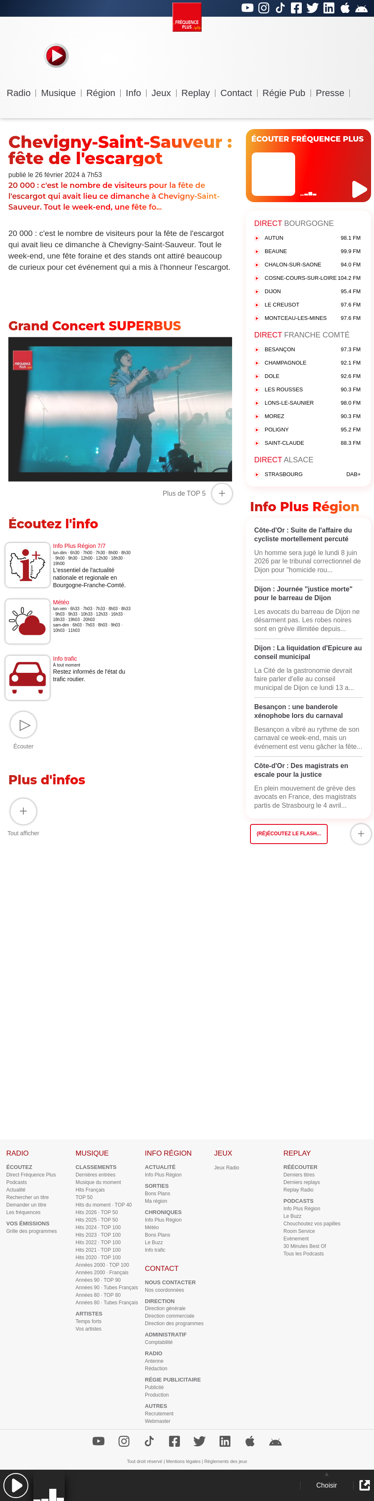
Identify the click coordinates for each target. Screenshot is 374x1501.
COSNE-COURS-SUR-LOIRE (313, 278)
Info (136, 93)
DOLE (313, 376)
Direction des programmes (174, 1323)
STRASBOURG (313, 474)
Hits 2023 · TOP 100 (98, 1235)
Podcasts (16, 1182)
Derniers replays (301, 1182)
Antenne (154, 1361)
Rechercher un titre (27, 1197)
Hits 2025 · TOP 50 (97, 1220)
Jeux (164, 93)
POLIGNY (313, 430)
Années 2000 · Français (102, 1272)
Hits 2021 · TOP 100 (98, 1250)
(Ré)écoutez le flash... (289, 834)
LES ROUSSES (313, 389)
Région (103, 93)
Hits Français (90, 1190)
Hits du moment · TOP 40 (104, 1205)
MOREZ (313, 416)
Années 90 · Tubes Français (107, 1288)
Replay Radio (298, 1190)
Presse (333, 93)
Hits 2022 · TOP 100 (98, 1242)
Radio (21, 93)
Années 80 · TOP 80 (98, 1295)
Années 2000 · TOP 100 (102, 1265)
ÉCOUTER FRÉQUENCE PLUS (307, 139)
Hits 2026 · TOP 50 (97, 1212)
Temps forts (88, 1321)
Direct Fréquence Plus (31, 1175)
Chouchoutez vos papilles (312, 1224)
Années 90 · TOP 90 (98, 1280)
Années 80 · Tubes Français (107, 1303)
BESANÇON (313, 349)
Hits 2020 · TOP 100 (98, 1257)
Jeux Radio (226, 1168)
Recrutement (159, 1414)
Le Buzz (154, 1242)
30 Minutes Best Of (304, 1246)
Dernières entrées (95, 1175)
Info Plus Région (163, 1175)
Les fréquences (23, 1212)
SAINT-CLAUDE (313, 443)
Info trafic (155, 1250)
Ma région (156, 1201)
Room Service (299, 1231)
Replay (198, 93)
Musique (61, 93)
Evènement (296, 1239)
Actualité (15, 1190)
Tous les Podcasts (303, 1254)
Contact (239, 93)
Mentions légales (183, 1461)
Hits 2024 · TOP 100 (98, 1227)
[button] (15, 1485)
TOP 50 (84, 1197)
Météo (152, 1227)
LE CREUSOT (313, 305)
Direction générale (165, 1308)
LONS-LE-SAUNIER (313, 403)
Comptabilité (159, 1342)
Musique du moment (98, 1182)
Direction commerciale (170, 1316)
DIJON (313, 291)
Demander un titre (26, 1205)
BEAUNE (313, 251)
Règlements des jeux (225, 1461)
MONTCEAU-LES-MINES (313, 318)
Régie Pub (287, 93)
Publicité (154, 1387)
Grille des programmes (31, 1231)
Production (157, 1395)
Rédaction (156, 1369)
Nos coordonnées (164, 1290)
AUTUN (313, 238)
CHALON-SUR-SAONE (313, 265)
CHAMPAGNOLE (313, 363)
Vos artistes (88, 1329)
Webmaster (157, 1421)
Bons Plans (157, 1194)
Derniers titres (299, 1175)
